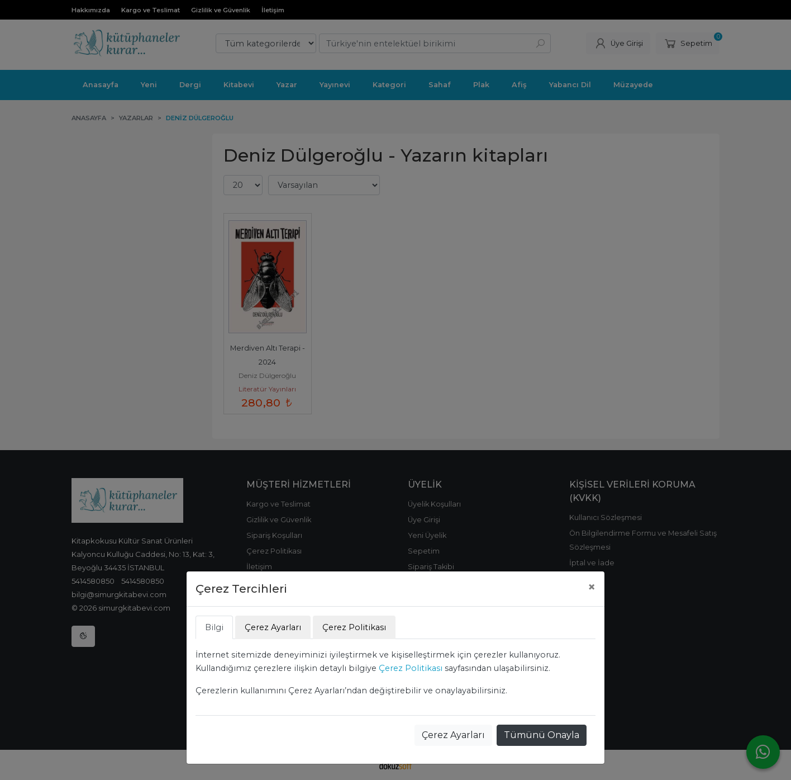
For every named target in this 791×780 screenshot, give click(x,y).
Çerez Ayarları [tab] (273, 627)
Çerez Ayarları (453, 735)
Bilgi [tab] (214, 627)
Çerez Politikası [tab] (354, 627)
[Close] (591, 587)
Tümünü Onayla (541, 735)
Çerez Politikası (410, 668)
